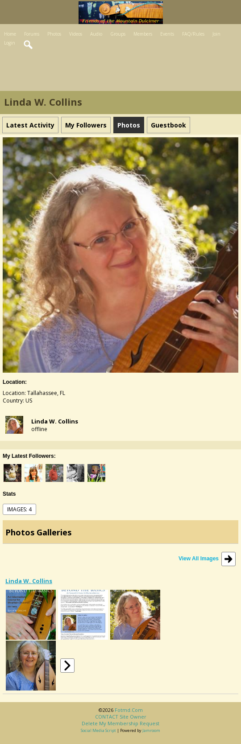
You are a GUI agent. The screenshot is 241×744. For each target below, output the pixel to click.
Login (9, 43)
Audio (96, 34)
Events (167, 34)
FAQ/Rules (193, 34)
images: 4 (19, 509)
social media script (98, 730)
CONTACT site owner (120, 716)
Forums (31, 34)
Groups (117, 34)
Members (142, 34)
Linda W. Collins (54, 421)
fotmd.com (129, 710)
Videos (75, 34)
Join (216, 34)
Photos (54, 34)
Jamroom (151, 730)
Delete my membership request (120, 723)
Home (10, 34)
